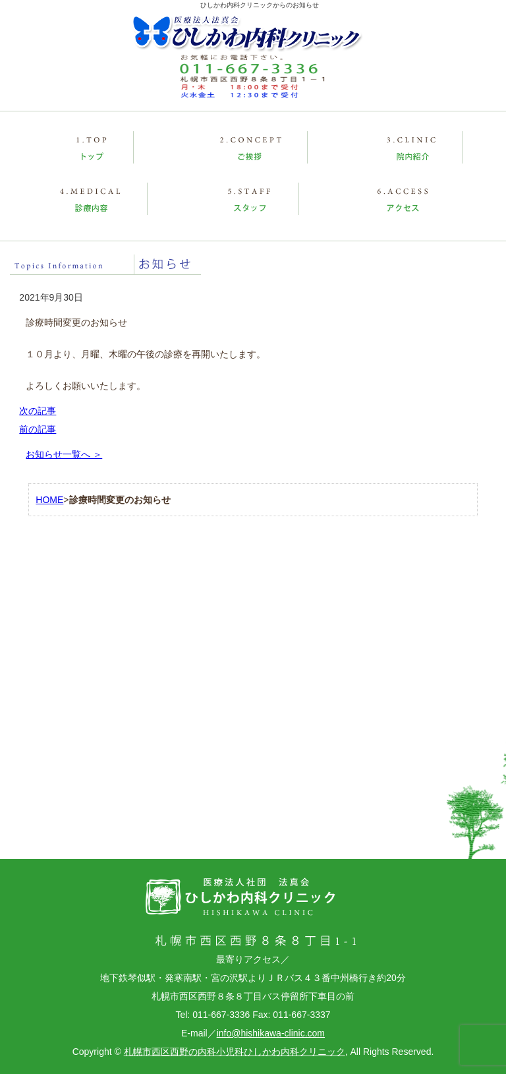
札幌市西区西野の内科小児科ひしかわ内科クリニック (234, 1051)
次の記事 (37, 410)
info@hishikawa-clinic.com (271, 1033)
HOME (49, 499)
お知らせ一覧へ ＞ (64, 454)
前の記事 (37, 429)
